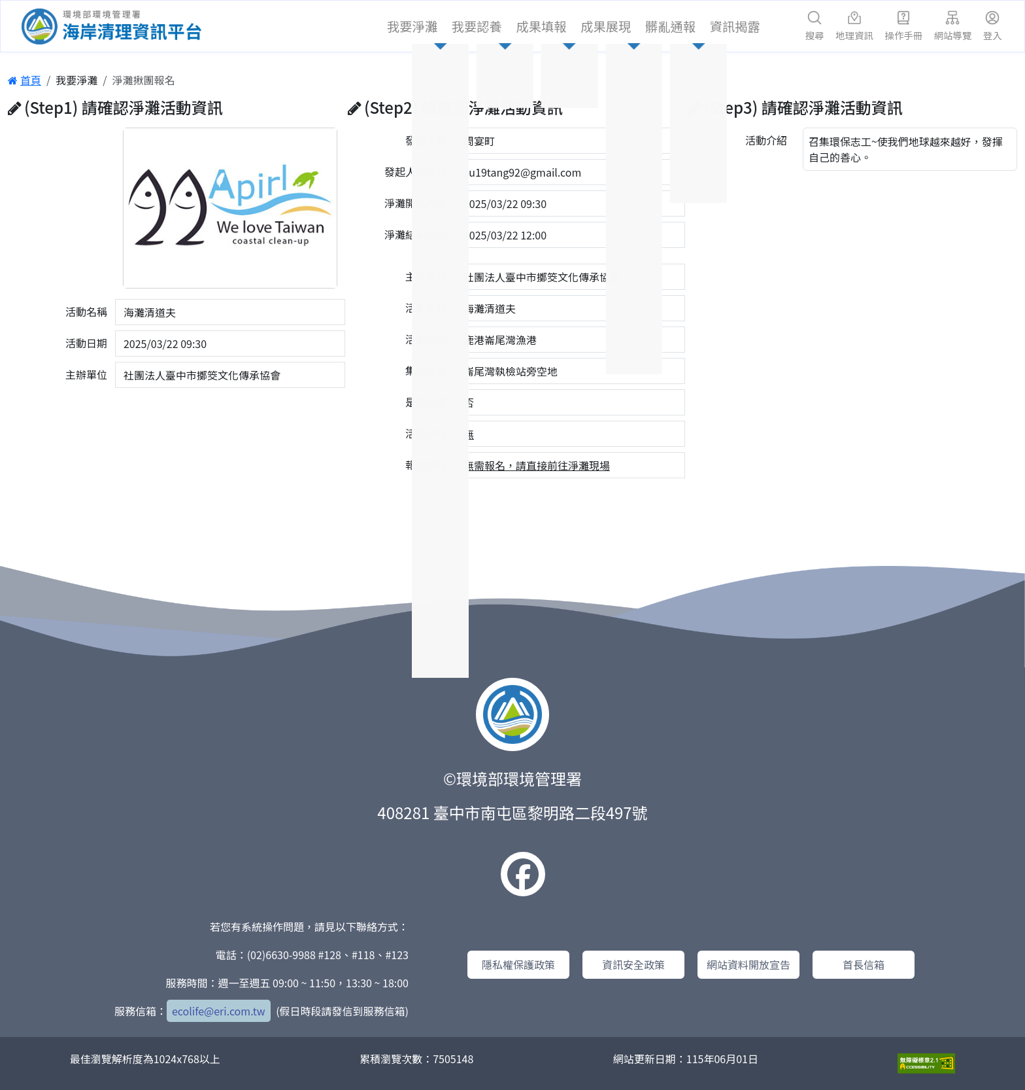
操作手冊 (904, 26)
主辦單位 (86, 374)
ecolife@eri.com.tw (218, 1011)
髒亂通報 (670, 26)
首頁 (24, 80)
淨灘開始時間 (415, 203)
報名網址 (426, 464)
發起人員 (426, 140)
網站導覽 (953, 26)
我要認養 (477, 26)
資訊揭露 (735, 26)
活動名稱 (86, 311)
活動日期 (86, 343)
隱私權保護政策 (518, 964)
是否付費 (426, 402)
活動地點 (426, 339)
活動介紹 (766, 140)
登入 (992, 26)
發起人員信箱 (415, 171)
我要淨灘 (412, 26)
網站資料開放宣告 (748, 964)
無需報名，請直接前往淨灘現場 (536, 465)
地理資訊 (854, 26)
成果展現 (605, 26)
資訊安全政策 (633, 964)
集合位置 (426, 370)
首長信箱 (863, 964)
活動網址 (426, 433)
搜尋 (814, 26)
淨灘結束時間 (415, 234)
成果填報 (541, 26)
